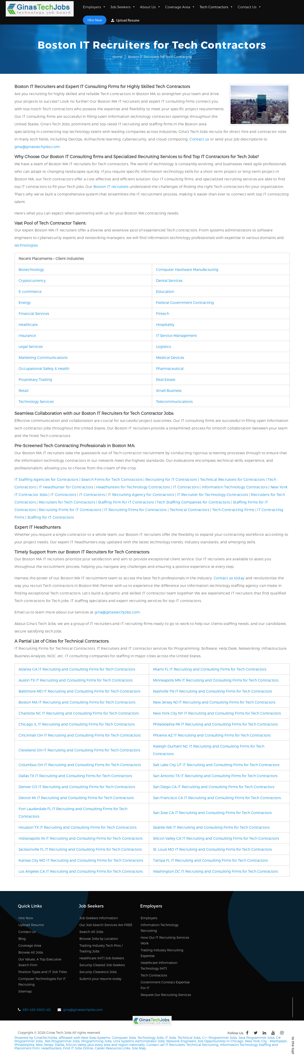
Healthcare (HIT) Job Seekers (101, 958)
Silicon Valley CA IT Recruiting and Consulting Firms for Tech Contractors (216, 838)
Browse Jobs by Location (98, 939)
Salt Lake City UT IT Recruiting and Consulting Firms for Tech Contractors (216, 764)
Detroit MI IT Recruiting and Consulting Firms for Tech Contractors (76, 797)
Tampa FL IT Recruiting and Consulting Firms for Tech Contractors (210, 860)
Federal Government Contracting (185, 302)
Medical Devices (170, 357)
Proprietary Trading (35, 379)
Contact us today (229, 578)
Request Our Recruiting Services (166, 995)
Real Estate (165, 379)
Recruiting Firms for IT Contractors (70, 509)
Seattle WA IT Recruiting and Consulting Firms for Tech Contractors (211, 827)
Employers (94, 7)
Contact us (199, 139)
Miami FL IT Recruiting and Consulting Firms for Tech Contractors (209, 669)
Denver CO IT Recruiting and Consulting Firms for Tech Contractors (77, 786)
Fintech (162, 313)
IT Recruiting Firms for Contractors (135, 509)
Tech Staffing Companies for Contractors (193, 502)
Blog (22, 939)
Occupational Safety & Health (44, 368)
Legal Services (31, 346)
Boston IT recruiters (111, 186)
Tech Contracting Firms (233, 509)
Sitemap (25, 991)
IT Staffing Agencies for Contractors (46, 479)
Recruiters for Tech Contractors (67, 502)
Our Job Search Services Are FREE (105, 925)
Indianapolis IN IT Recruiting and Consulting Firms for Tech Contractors (80, 838)
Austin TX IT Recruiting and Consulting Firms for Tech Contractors (76, 680)
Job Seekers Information (98, 918)
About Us (150, 7)
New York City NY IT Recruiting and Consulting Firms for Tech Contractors (217, 713)
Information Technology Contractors (235, 487)
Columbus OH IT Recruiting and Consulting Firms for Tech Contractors (80, 764)
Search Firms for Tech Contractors (111, 479)
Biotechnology (31, 269)
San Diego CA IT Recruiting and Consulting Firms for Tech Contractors (213, 786)
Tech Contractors (216, 7)
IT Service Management (176, 335)
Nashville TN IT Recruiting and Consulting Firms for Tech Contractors (212, 691)
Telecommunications (174, 401)
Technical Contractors (189, 509)
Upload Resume (125, 20)
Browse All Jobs (30, 952)
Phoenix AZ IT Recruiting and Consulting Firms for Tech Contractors (212, 735)
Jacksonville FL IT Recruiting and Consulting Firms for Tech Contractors (80, 849)
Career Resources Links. (112, 1048)
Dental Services (169, 280)
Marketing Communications (43, 357)
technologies (26, 245)
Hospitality (165, 324)
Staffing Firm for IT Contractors (126, 502)
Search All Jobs (91, 932)
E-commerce (30, 291)
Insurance (27, 335)
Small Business (168, 390)
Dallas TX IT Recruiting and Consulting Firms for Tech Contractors (75, 775)
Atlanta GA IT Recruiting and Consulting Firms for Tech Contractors (77, 669)
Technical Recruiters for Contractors (232, 479)
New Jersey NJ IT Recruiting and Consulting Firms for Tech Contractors (214, 702)
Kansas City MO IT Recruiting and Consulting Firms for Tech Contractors (81, 860)
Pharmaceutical (170, 368)
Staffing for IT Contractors (50, 517)
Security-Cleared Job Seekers (102, 965)
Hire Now (94, 20)
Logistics (163, 346)
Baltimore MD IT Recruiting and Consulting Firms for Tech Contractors (79, 691)
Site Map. (139, 1048)
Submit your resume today (100, 979)
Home (117, 57)
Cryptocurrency (32, 280)
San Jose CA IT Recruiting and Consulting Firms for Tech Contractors (212, 812)
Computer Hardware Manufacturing (187, 269)
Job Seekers (122, 7)
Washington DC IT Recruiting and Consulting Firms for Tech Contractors (215, 871)
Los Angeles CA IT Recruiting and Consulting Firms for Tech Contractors (81, 871)
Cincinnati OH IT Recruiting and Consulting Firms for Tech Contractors (80, 735)
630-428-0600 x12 (37, 1010)
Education (165, 291)
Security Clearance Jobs (98, 972)
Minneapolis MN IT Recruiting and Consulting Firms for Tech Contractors (216, 680)
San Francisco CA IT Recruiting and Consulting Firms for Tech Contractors (217, 797)
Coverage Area (180, 7)
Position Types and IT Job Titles (42, 972)
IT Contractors (186, 487)
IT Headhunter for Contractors (66, 487)
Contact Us (249, 7)
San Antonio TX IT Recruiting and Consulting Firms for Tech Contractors (215, 775)
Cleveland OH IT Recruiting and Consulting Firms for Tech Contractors (79, 750)
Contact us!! (155, 1045)
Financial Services (34, 313)
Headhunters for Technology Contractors (133, 487)
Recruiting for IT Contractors (171, 479)
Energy (25, 302)
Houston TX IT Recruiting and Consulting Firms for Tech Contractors (78, 827)
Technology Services (36, 401)
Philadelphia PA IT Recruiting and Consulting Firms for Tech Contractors (215, 724)
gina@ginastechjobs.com (37, 146)
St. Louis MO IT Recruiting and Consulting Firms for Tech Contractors (212, 849)
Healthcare (28, 324)
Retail (23, 390)
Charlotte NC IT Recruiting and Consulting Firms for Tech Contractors (79, 713)
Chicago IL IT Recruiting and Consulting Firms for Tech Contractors (77, 724)
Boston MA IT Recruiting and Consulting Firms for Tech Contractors (77, 702)
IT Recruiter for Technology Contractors (212, 494)
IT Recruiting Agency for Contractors (141, 494)
